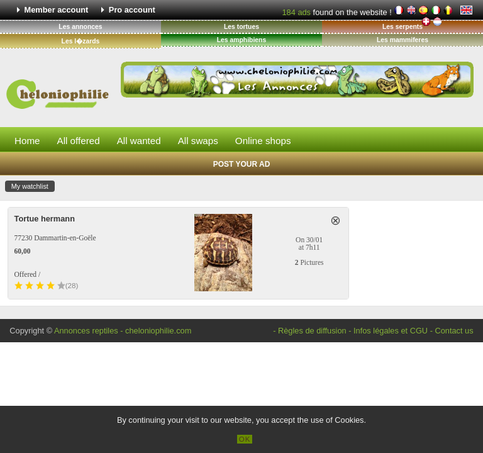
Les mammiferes (402, 39)
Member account (57, 9)
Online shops (263, 140)
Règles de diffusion (312, 330)
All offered (78, 140)
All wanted (139, 140)
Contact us (454, 330)
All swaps (198, 140)
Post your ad (241, 164)
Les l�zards (81, 41)
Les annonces (80, 26)
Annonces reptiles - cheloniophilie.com (122, 330)
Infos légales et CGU (390, 330)
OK (245, 439)
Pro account (132, 9)
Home (27, 140)
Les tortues (241, 26)
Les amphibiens (242, 39)
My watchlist (29, 186)
